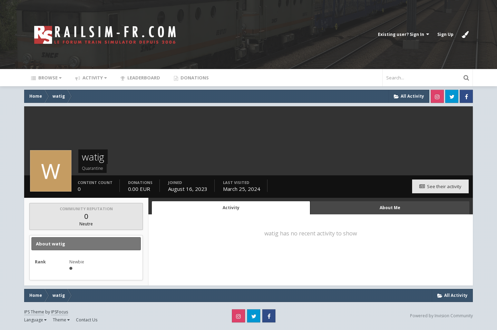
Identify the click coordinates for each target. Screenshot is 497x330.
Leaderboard (143, 78)
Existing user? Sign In (403, 34)
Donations (194, 78)
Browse (49, 78)
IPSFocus (59, 312)
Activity (94, 78)
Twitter (451, 96)
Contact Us (86, 320)
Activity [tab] (231, 208)
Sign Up (445, 34)
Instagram (437, 96)
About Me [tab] (390, 208)
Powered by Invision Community (441, 316)
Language (35, 320)
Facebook (466, 96)
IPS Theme (34, 312)
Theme (61, 320)
